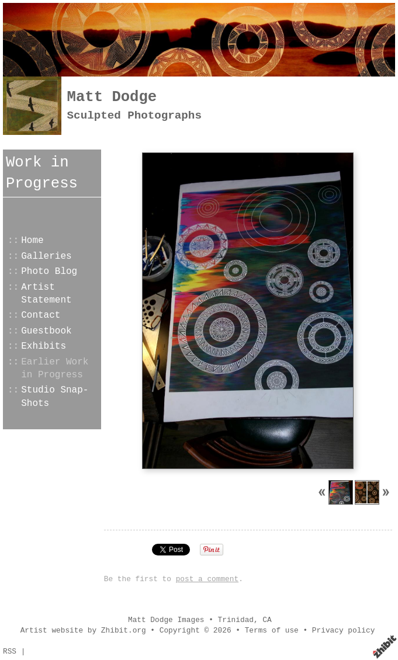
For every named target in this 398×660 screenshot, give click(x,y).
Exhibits (43, 346)
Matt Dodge (112, 97)
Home (32, 240)
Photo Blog (49, 271)
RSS (9, 651)
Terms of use (272, 630)
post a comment (207, 579)
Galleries (46, 256)
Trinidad (236, 620)
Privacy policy (343, 630)
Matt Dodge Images (166, 620)
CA (266, 620)
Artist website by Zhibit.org (83, 630)
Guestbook (46, 331)
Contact (40, 315)
